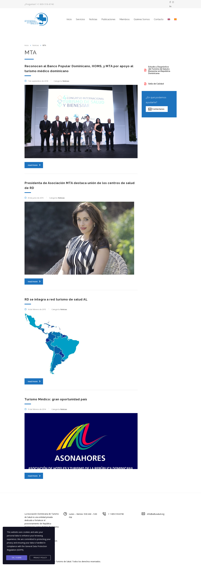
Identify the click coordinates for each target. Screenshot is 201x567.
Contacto (158, 19)
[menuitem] (169, 19)
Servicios (80, 19)
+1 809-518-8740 (45, 4)
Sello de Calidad (154, 84)
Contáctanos (156, 109)
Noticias (93, 19)
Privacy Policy (40, 557)
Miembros (124, 19)
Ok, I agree (17, 557)
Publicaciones (108, 19)
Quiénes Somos (142, 19)
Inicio (69, 19)
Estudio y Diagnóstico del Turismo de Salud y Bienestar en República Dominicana (157, 70)
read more (34, 165)
